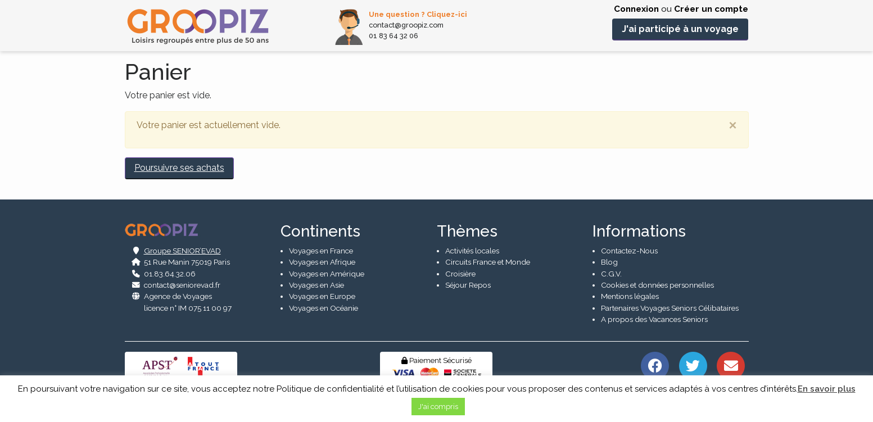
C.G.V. (611, 273)
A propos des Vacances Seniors (654, 319)
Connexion (636, 9)
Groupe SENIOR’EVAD (182, 250)
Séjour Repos (468, 284)
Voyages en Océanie (323, 307)
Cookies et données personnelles (657, 284)
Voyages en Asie (316, 284)
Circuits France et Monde (487, 261)
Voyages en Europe (322, 296)
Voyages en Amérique (326, 273)
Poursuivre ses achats (179, 167)
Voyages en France (321, 250)
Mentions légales (630, 296)
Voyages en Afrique (322, 261)
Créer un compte (711, 9)
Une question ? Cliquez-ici (418, 14)
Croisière (460, 273)
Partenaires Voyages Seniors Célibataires (670, 307)
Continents (320, 231)
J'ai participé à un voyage (680, 29)
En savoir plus (827, 389)
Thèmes (467, 231)
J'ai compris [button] (438, 406)
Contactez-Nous (629, 250)
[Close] (732, 125)
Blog (609, 261)
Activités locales (472, 250)
